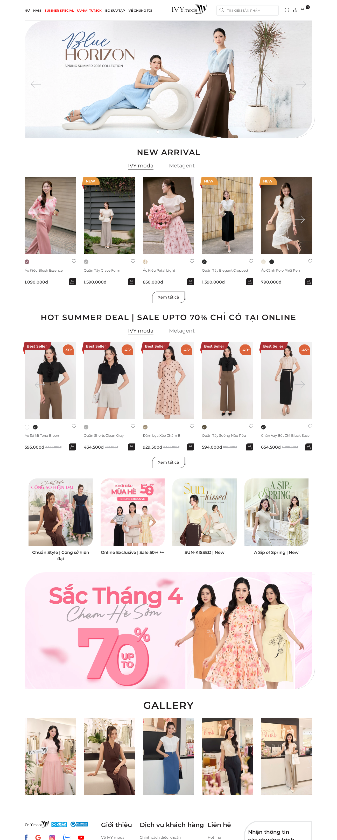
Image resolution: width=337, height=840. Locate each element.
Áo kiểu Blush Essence (45, 270)
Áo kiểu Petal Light (160, 270)
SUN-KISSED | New (204, 554)
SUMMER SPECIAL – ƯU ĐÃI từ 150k (73, 10)
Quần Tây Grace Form (103, 270)
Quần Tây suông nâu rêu (225, 436)
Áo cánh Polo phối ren (282, 270)
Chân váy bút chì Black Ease (282, 438)
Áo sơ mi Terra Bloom (44, 436)
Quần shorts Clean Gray (105, 436)
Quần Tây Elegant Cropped (226, 270)
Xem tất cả (168, 297)
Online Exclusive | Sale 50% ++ (132, 554)
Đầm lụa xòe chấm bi (163, 436)
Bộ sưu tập (115, 10)
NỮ (27, 10)
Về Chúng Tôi (140, 10)
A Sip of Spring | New (276, 554)
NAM (37, 10)
